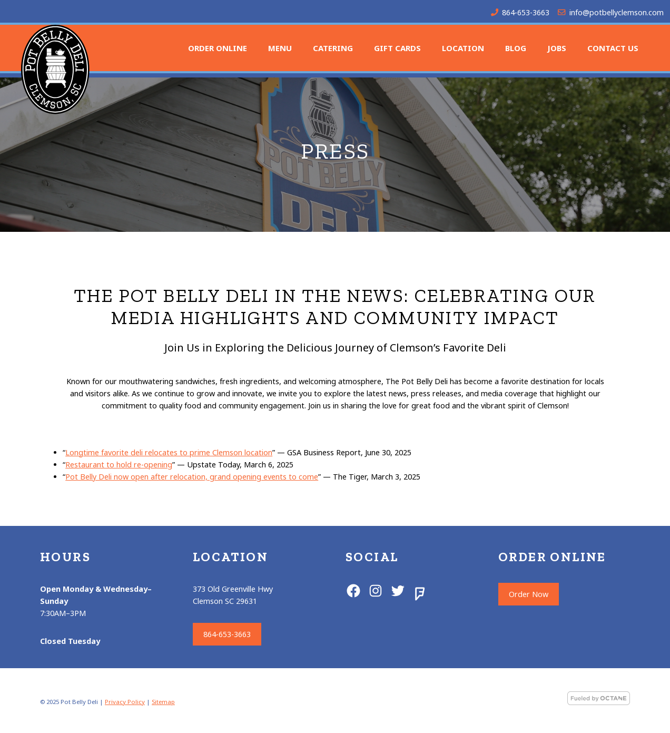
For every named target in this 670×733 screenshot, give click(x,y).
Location (463, 48)
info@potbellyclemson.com (616, 12)
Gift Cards (397, 48)
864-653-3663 (525, 12)
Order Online (217, 48)
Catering (333, 48)
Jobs (556, 48)
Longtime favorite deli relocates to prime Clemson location (168, 452)
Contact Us (612, 48)
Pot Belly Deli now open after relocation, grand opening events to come (191, 477)
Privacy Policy (125, 702)
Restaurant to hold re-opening (118, 465)
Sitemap (163, 702)
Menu (280, 48)
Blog (515, 48)
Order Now (528, 594)
